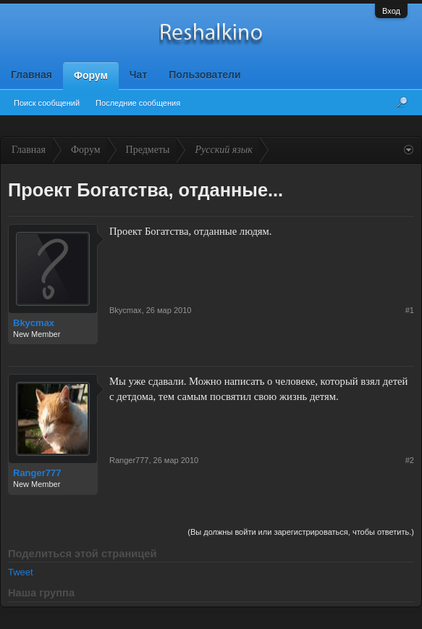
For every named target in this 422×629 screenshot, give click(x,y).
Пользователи (204, 74)
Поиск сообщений (47, 103)
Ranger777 (37, 472)
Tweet (20, 572)
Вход (391, 11)
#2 (409, 460)
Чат (138, 74)
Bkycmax (33, 322)
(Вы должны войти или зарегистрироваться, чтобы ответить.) (300, 532)
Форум (91, 75)
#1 (409, 310)
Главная (31, 74)
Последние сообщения (138, 103)
